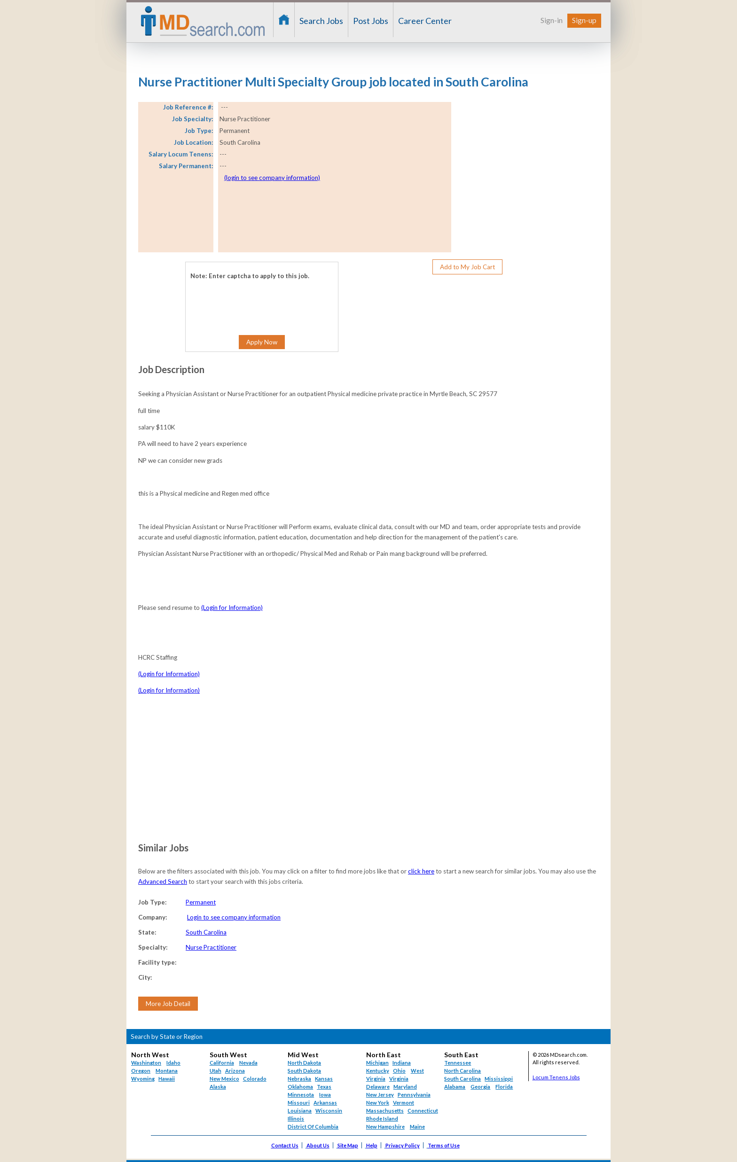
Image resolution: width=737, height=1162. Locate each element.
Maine (417, 1126)
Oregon (140, 1071)
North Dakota (304, 1063)
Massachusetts (385, 1110)
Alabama (454, 1087)
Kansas (324, 1079)
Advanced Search (162, 881)
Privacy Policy (402, 1145)
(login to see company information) (272, 177)
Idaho (173, 1063)
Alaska (218, 1087)
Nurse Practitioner (211, 947)
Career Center (425, 21)
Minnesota (301, 1095)
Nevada (248, 1063)
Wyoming (143, 1079)
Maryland (405, 1087)
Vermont (403, 1103)
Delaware (378, 1087)
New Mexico (224, 1079)
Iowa (325, 1095)
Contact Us (284, 1145)
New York (377, 1103)
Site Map (347, 1145)
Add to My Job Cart (467, 267)
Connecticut (423, 1110)
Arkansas (325, 1103)
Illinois (296, 1118)
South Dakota (304, 1071)
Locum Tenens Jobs (556, 1077)
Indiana (401, 1063)
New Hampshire (385, 1126)
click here (421, 871)
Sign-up (584, 20)
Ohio (399, 1071)
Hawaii (166, 1079)
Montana (167, 1071)
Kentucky (377, 1071)
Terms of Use (444, 1145)
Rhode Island (382, 1118)
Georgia (480, 1087)
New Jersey (380, 1095)
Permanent (201, 902)
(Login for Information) (232, 607)
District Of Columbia (313, 1126)
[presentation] (247, 300)
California (222, 1063)
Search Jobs (321, 21)
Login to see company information (234, 917)
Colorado (255, 1079)
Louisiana (300, 1110)
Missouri (299, 1103)
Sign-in (552, 20)
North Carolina (462, 1071)
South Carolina (206, 932)
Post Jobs (370, 21)
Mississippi (499, 1079)
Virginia (398, 1079)
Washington (146, 1063)
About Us (317, 1145)
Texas (324, 1087)
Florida (504, 1087)
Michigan (377, 1063)
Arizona (235, 1071)
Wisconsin (328, 1110)
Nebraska (299, 1079)
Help (371, 1145)
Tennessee (457, 1063)
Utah (215, 1071)
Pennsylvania (414, 1095)
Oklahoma (300, 1087)
